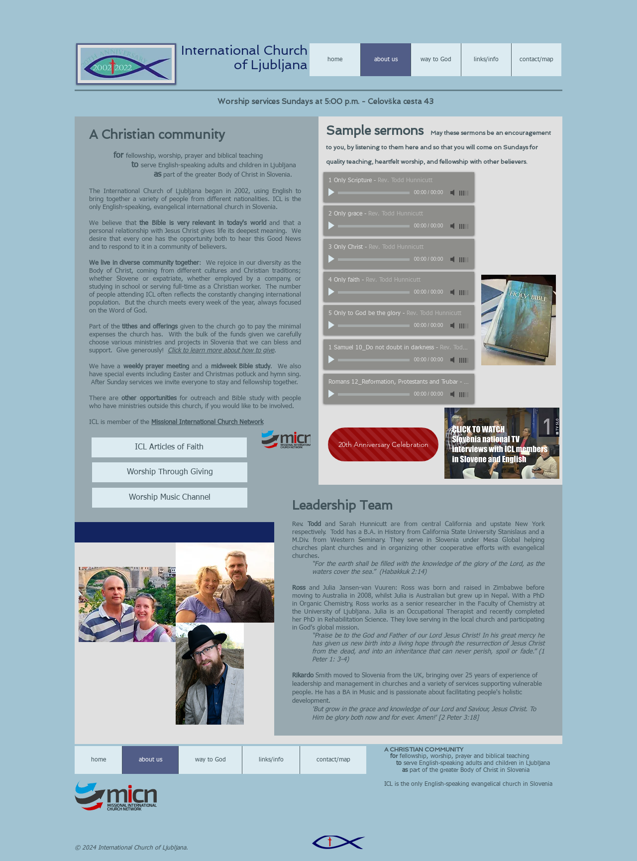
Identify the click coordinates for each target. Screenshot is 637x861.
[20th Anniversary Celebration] (383, 444)
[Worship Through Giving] (169, 472)
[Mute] (453, 193)
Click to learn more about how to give (221, 350)
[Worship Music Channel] (169, 498)
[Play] (332, 193)
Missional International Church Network (207, 422)
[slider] (464, 193)
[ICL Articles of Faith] (169, 447)
